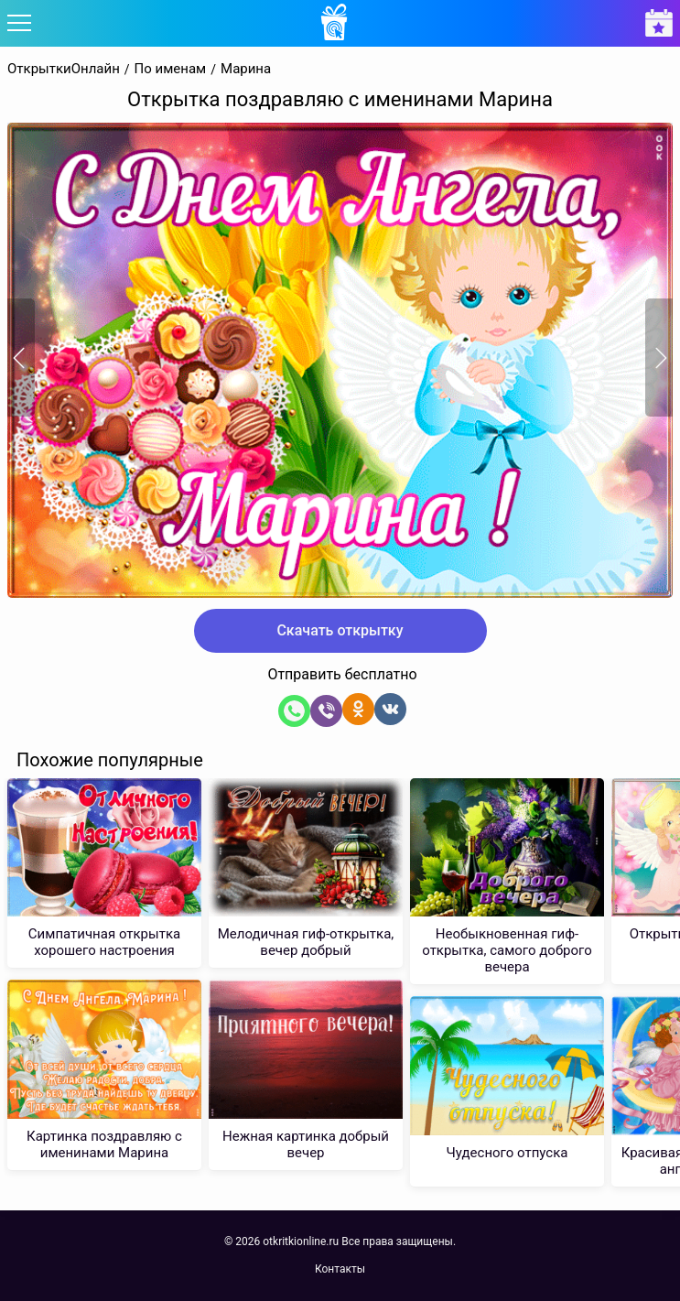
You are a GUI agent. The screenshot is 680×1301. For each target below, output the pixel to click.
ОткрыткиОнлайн (63, 69)
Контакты (340, 1269)
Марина (246, 69)
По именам (171, 69)
